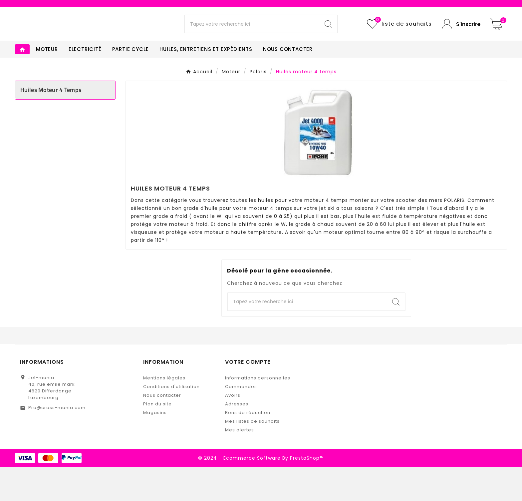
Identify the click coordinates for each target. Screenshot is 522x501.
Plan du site (157, 438)
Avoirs (232, 429)
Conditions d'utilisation (171, 420)
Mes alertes (239, 464)
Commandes (241, 420)
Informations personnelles (257, 412)
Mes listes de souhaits (252, 455)
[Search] (328, 41)
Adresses (236, 438)
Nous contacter (162, 429)
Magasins (155, 446)
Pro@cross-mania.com (57, 441)
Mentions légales (164, 412)
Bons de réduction (247, 446)
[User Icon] (461, 41)
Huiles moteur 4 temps (50, 124)
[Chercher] (252, 41)
